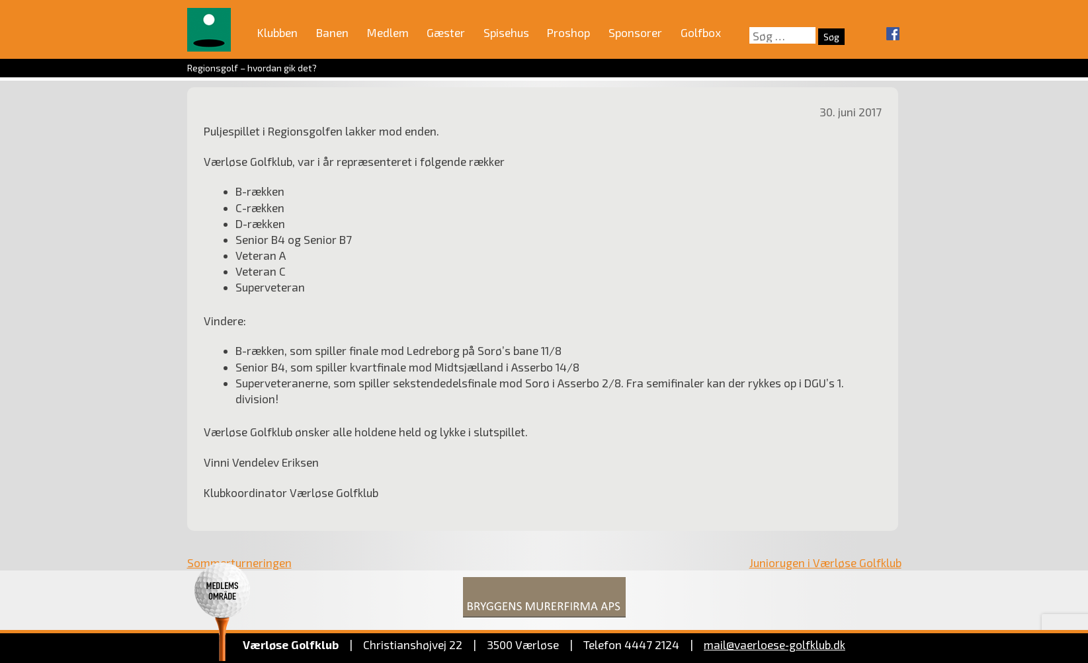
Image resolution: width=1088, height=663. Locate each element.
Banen (332, 32)
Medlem (388, 32)
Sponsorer (635, 32)
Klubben (277, 32)
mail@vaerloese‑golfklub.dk (774, 644)
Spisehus (506, 32)
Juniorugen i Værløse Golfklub (825, 562)
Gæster (446, 32)
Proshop (568, 32)
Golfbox (701, 32)
